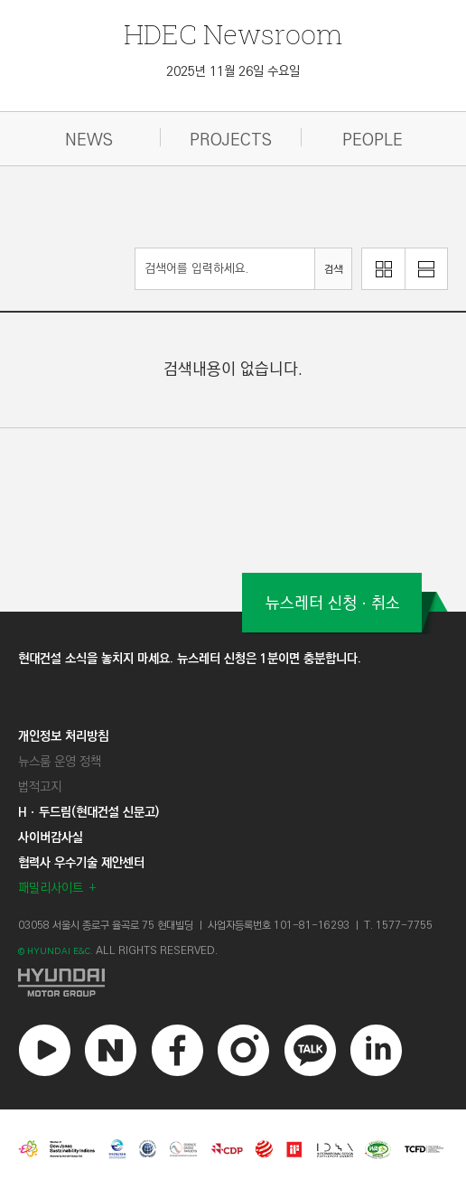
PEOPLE (372, 140)
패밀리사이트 (50, 888)
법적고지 (39, 787)
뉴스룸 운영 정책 (59, 762)
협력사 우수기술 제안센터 (81, 863)
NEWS (89, 140)
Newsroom (233, 33)
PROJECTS (231, 140)
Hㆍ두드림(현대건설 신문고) (88, 812)
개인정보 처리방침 (63, 736)
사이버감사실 (50, 837)
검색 (333, 269)
